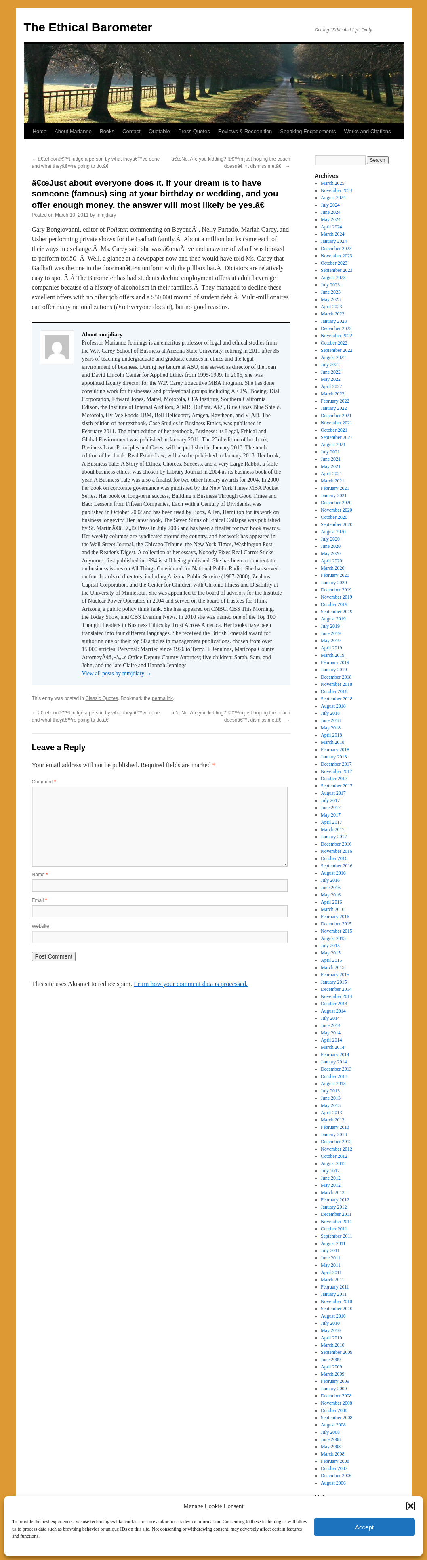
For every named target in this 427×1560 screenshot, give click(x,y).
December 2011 (336, 1214)
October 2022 (334, 343)
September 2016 (336, 866)
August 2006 (333, 1483)
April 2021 (331, 473)
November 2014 (336, 996)
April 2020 (331, 561)
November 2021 (336, 423)
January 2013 (334, 1134)
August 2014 (333, 1011)
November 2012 (336, 1149)
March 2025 (332, 183)
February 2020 (335, 575)
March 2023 (332, 314)
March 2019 (332, 655)
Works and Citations (367, 131)
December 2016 (336, 844)
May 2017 (331, 815)
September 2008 (336, 1417)
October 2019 (334, 604)
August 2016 (333, 873)
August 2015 (333, 938)
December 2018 (336, 677)
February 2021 (335, 488)
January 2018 (334, 757)
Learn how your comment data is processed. (191, 983)
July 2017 (330, 800)
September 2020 (336, 524)
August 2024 (333, 197)
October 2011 (334, 1229)
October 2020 (334, 517)
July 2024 (330, 205)
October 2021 (334, 430)
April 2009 (331, 1367)
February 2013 (335, 1127)
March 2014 (332, 1047)
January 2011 (334, 1294)
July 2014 (330, 1018)
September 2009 (336, 1352)
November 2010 (336, 1301)
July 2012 (330, 1171)
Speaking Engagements (308, 131)
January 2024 (334, 241)
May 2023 (331, 299)
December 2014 (336, 989)
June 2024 (331, 212)
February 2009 (335, 1381)
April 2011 (331, 1272)
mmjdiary (106, 215)
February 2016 (335, 916)
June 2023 (331, 292)
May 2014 (331, 1033)
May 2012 (331, 1185)
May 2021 (331, 466)
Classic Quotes (101, 698)
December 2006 (336, 1476)
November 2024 (336, 190)
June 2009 (331, 1359)
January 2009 (334, 1388)
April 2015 (331, 960)
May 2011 (331, 1265)
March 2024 (332, 234)
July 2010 (330, 1323)
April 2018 (331, 735)
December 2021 (336, 415)
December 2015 (336, 924)
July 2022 (330, 365)
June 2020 (331, 546)
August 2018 (333, 706)
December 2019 (336, 590)
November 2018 (336, 684)
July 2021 (330, 452)
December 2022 (336, 328)
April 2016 (331, 902)
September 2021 (336, 437)
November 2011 (336, 1221)
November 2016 (336, 851)
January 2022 (334, 408)
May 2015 (331, 953)
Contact (131, 131)
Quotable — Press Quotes (179, 131)
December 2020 (336, 502)
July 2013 (330, 1091)
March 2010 (332, 1345)
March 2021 (332, 481)
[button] (411, 1506)
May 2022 (331, 379)
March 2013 (332, 1120)
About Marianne (73, 131)
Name (40, 874)
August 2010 (333, 1316)
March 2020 (332, 568)
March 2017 (332, 829)
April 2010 (331, 1338)
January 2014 (334, 1062)
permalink (162, 698)
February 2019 (335, 662)
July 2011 (330, 1250)
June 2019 (331, 633)
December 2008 (336, 1396)
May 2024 (331, 219)
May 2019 (331, 640)
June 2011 (331, 1258)
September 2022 (336, 350)
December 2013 (336, 1069)
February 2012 (335, 1200)
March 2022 (332, 394)
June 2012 (331, 1178)
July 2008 (330, 1432)
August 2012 (333, 1163)
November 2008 (336, 1403)
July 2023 (330, 285)
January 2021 (334, 495)
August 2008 (333, 1425)
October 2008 (334, 1410)
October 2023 (334, 263)
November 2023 (336, 256)
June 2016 (331, 887)
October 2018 (334, 691)
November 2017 (336, 771)
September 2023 (336, 270)
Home (40, 131)
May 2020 (331, 553)
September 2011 (336, 1236)
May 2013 (331, 1105)
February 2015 (335, 974)
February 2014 (335, 1054)
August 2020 (333, 532)
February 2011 (335, 1287)
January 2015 (334, 982)
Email (39, 900)
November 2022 (336, 335)
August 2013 (333, 1083)
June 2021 (331, 459)
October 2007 (334, 1468)
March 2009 (332, 1374)
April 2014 (331, 1040)
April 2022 (331, 386)
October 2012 (334, 1156)
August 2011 (333, 1243)
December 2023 (336, 248)
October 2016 (334, 858)
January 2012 (334, 1207)
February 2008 (335, 1461)
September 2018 (336, 699)
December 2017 (336, 764)
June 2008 (331, 1439)
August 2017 (333, 793)
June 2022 (331, 372)
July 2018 (330, 713)
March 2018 (332, 742)
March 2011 (332, 1279)
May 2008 (331, 1446)
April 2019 (331, 648)
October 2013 (334, 1076)
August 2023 (333, 277)
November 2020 (336, 510)
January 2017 (334, 837)
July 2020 (330, 539)
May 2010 (331, 1330)
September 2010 (336, 1308)
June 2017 (331, 807)
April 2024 (331, 227)
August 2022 (333, 357)
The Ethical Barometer (88, 27)
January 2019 (334, 669)
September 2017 (336, 786)
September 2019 (336, 611)
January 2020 (334, 582)
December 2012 (336, 1141)
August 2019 (333, 619)
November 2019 (336, 597)
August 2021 (333, 444)
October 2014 (334, 1004)
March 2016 (332, 909)
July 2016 (330, 880)
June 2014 (331, 1025)
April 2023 (331, 306)
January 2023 (334, 321)
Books (107, 131)
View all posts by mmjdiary (116, 673)
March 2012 (332, 1192)
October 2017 (334, 778)
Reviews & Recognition (245, 131)
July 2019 (330, 626)
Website (40, 926)
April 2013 (331, 1112)
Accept (364, 1527)
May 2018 (331, 728)
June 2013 (331, 1098)
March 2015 (332, 967)
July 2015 (330, 945)
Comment (44, 782)
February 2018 (335, 749)
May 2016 (331, 895)
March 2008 (332, 1454)
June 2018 (331, 720)
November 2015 (336, 931)
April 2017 (331, 822)
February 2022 (335, 401)
